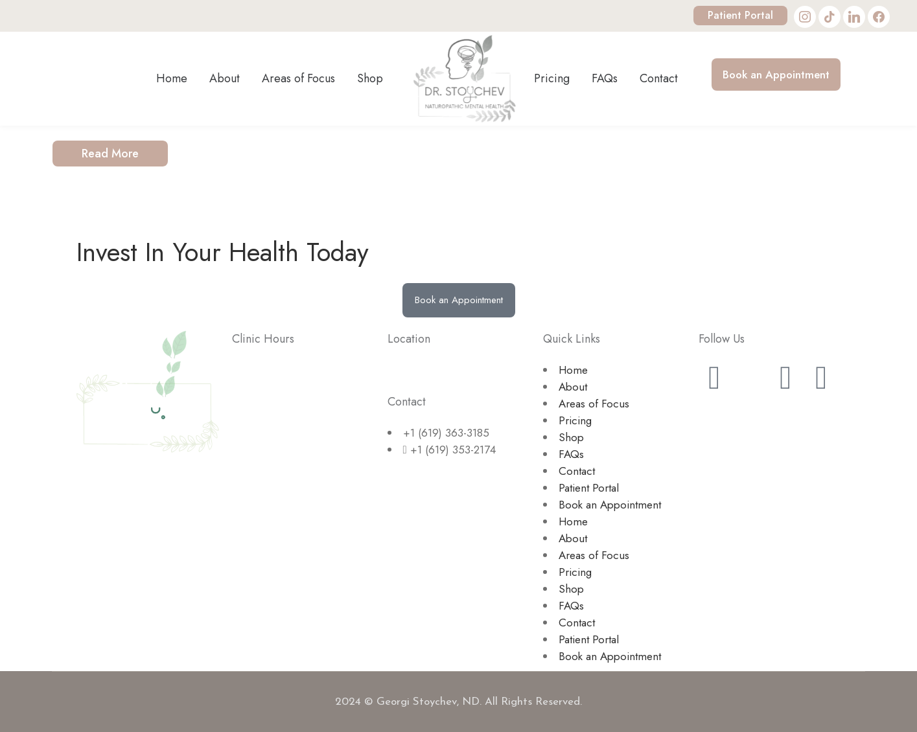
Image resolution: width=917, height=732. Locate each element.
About (573, 387)
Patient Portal (740, 15)
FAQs (571, 454)
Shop (571, 437)
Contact (577, 471)
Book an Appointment (610, 504)
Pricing (575, 420)
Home (573, 370)
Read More (110, 153)
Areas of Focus (594, 403)
